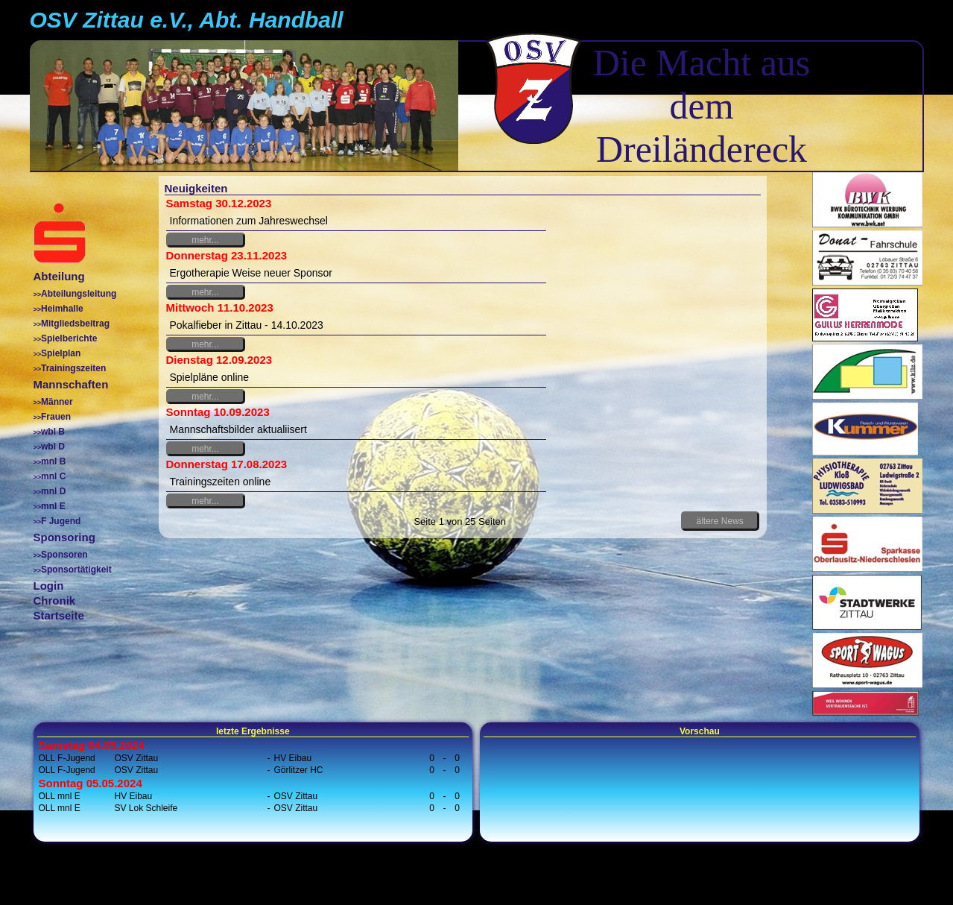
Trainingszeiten (73, 368)
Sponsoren (64, 554)
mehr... (205, 240)
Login (49, 585)
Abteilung (59, 276)
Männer (57, 402)
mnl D (53, 491)
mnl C (53, 476)
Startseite (59, 615)
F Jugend (60, 521)
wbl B (53, 431)
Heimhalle (62, 308)
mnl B (53, 461)
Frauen (56, 416)
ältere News (719, 521)
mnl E (53, 506)
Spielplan (60, 353)
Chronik (55, 600)
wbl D (53, 446)
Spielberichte (69, 338)
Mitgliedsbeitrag (75, 323)
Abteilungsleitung (78, 293)
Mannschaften (71, 384)
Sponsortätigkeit (76, 569)
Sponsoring (64, 537)
